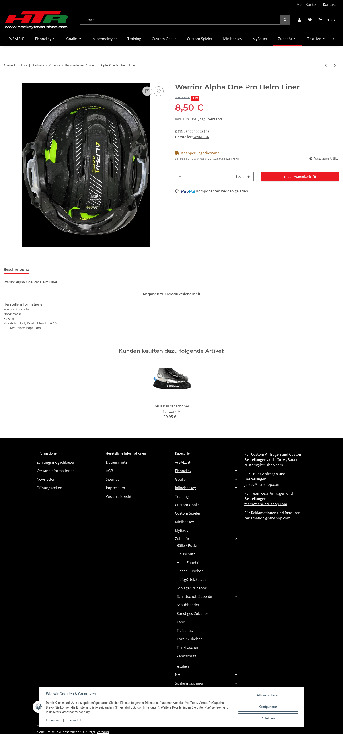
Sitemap (113, 479)
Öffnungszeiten (49, 487)
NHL (178, 674)
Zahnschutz (186, 656)
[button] (299, 20)
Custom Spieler (188, 513)
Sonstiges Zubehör (192, 613)
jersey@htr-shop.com (262, 484)
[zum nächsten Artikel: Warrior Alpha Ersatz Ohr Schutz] (334, 65)
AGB (109, 470)
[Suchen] (180, 20)
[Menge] (208, 176)
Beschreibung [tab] (16, 269)
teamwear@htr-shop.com (265, 504)
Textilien (182, 666)
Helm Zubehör (189, 562)
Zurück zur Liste (17, 65)
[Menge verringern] (180, 176)
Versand (215, 119)
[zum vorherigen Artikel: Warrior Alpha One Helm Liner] (325, 65)
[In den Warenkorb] (7, 80)
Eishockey (183, 470)
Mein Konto (306, 4)
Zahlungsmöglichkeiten (56, 462)
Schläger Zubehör (192, 588)
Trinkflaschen (188, 647)
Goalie (180, 479)
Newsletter (46, 479)
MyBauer (182, 530)
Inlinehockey (185, 487)
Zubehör (182, 538)
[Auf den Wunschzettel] (159, 91)
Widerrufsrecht (118, 496)
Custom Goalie (187, 504)
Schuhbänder (188, 604)
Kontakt (329, 4)
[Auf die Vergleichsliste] (147, 91)
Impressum (53, 720)
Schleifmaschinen (189, 683)
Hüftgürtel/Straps (191, 579)
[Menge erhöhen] (248, 176)
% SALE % (183, 462)
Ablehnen (268, 718)
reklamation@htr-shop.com (267, 518)
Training (182, 496)
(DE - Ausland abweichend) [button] (223, 159)
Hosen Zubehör (190, 571)
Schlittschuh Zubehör (195, 596)
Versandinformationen (56, 470)
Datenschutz (74, 720)
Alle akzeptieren (268, 695)
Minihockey (184, 521)
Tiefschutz (185, 630)
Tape (181, 622)
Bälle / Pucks (187, 545)
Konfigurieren (268, 707)
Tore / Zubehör (189, 639)
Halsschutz (186, 554)
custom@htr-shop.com (263, 465)
